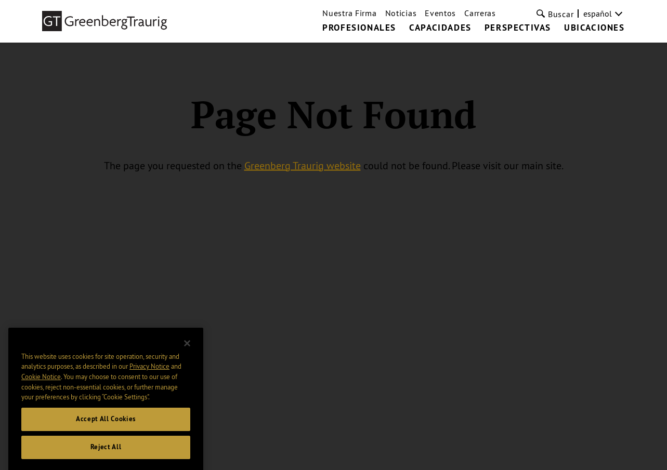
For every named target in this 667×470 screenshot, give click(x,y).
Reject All (106, 456)
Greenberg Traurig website (302, 164)
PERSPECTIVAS (518, 28)
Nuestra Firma (349, 13)
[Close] (187, 353)
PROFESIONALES (359, 28)
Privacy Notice (149, 376)
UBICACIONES (594, 28)
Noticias (401, 13)
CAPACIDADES (440, 28)
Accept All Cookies (106, 428)
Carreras (480, 13)
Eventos (440, 13)
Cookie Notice (41, 386)
